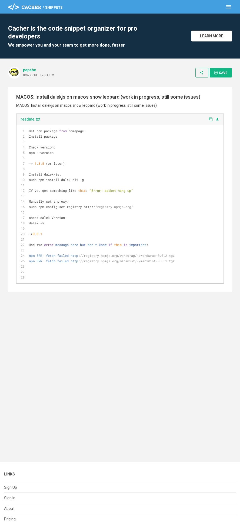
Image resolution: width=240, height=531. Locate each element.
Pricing (10, 519)
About (9, 508)
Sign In (9, 498)
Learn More (211, 36)
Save (220, 72)
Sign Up (10, 487)
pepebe (29, 69)
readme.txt (31, 119)
